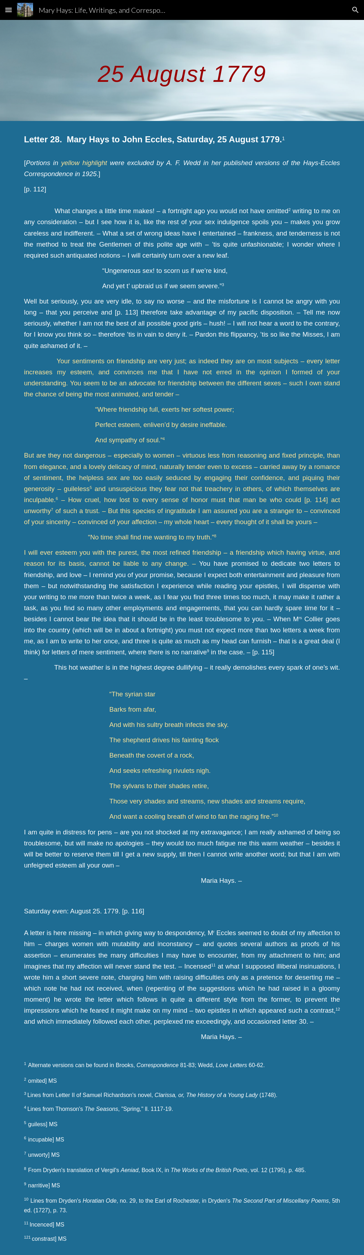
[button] (8, 10)
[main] (182, 70)
